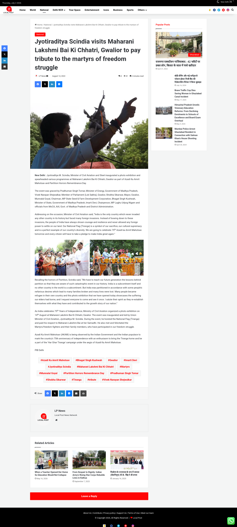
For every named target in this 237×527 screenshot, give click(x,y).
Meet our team (147, 512)
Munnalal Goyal (49, 373)
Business (118, 10)
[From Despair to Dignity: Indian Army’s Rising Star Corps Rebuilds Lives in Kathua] (89, 458)
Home (22, 10)
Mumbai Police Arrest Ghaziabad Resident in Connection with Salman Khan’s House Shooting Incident (186, 135)
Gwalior (113, 360)
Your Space (75, 10)
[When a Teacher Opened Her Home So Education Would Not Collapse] (51, 458)
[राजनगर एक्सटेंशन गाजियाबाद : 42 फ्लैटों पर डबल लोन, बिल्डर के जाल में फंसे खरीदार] (179, 45)
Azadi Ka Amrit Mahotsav (56, 360)
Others (141, 10)
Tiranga (77, 380)
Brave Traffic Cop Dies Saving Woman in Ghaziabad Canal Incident (188, 93)
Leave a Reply (89, 494)
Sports (130, 10)
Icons (106, 10)
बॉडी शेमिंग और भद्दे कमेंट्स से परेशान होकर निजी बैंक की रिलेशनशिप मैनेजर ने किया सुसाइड (188, 79)
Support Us (121, 512)
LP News (43, 76)
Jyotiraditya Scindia (60, 367)
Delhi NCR (58, 10)
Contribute (97, 512)
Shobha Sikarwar (56, 380)
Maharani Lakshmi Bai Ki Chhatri (96, 367)
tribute (92, 380)
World (33, 10)
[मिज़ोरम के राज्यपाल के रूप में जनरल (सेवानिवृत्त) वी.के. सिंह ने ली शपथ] (127, 458)
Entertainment (92, 10)
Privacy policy (109, 512)
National (44, 10)
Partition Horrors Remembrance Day (84, 373)
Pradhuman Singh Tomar (125, 373)
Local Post (137, 517)
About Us (87, 512)
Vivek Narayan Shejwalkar (118, 380)
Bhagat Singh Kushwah (89, 360)
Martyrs (125, 367)
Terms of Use (134, 512)
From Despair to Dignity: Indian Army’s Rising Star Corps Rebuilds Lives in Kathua (89, 474)
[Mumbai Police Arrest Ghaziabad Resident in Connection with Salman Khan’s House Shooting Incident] (164, 133)
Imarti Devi (131, 360)
